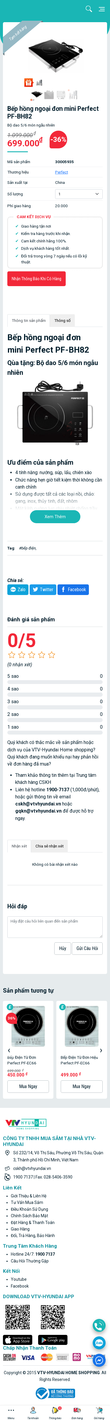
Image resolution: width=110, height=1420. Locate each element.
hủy (62, 948)
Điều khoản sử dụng (29, 1209)
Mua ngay (28, 1086)
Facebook (72, 589)
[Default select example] (79, 194)
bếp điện (28, 548)
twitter (42, 589)
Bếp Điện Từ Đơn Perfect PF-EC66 (21, 1060)
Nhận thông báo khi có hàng (36, 278)
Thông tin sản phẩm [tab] (29, 320)
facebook (20, 1286)
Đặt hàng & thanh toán (33, 1222)
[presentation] (9, 1050)
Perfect (61, 172)
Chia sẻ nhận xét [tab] (49, 846)
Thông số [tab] (62, 320)
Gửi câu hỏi (87, 948)
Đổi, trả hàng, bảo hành (33, 1235)
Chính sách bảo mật (29, 1215)
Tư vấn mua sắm (27, 1202)
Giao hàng (20, 1229)
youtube (19, 1279)
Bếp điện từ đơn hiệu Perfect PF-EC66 (79, 1060)
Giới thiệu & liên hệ (28, 1196)
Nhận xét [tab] (19, 846)
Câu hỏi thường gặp (30, 1261)
